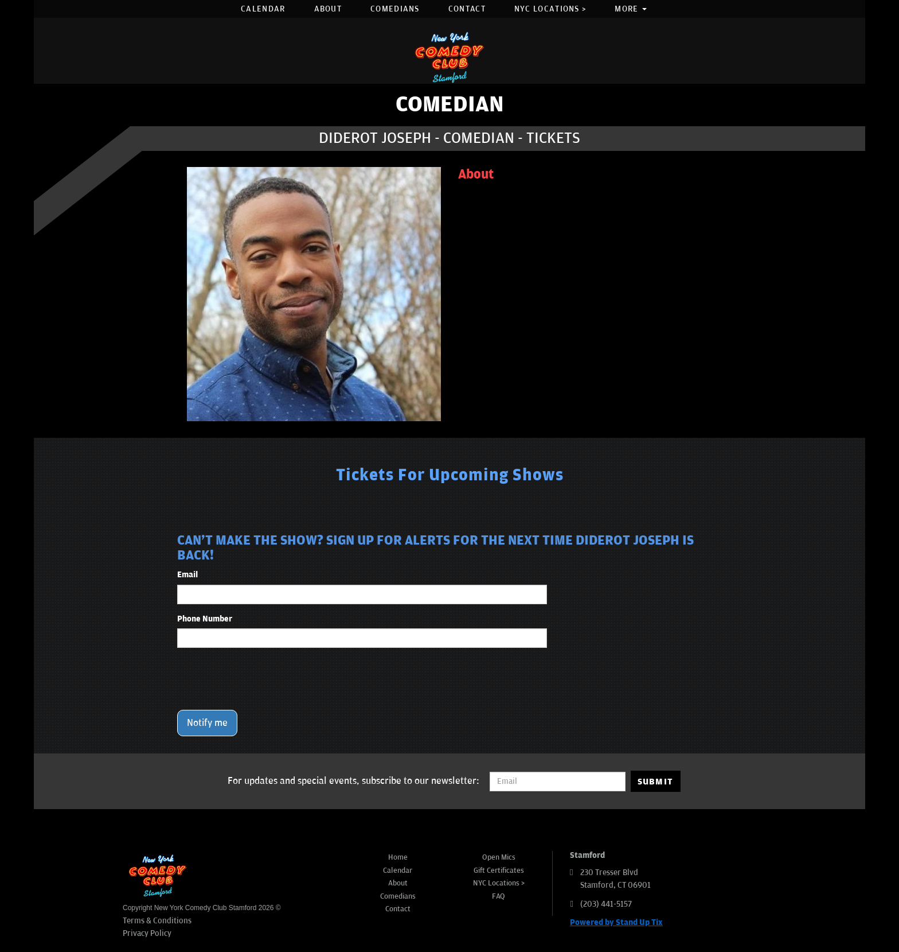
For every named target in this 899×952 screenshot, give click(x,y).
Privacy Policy (147, 933)
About (328, 9)
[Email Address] (558, 781)
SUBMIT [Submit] (656, 781)
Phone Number (204, 619)
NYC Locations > (550, 9)
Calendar (263, 9)
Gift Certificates (499, 870)
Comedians (395, 9)
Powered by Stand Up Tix (616, 922)
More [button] (631, 9)
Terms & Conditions (157, 921)
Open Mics (498, 857)
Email (187, 575)
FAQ (498, 896)
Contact (467, 9)
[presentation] (264, 678)
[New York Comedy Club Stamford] (449, 57)
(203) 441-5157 (606, 904)
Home (398, 857)
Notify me (207, 723)
